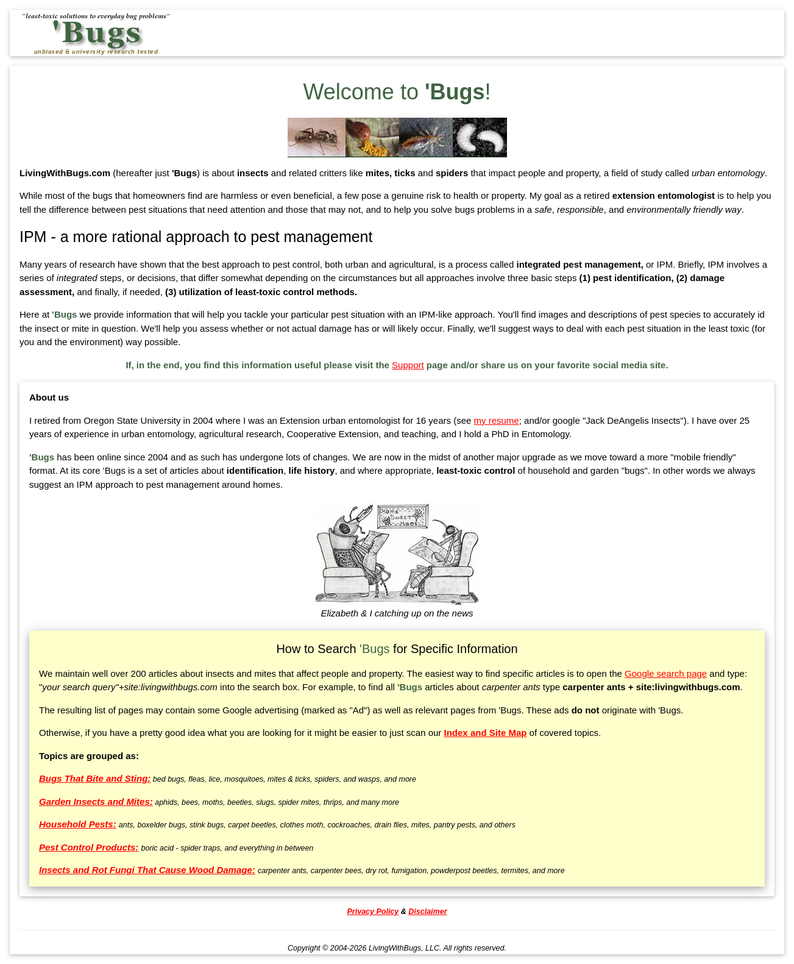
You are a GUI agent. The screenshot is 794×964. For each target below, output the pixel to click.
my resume (496, 420)
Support (408, 365)
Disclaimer (427, 911)
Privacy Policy (373, 911)
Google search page (666, 673)
